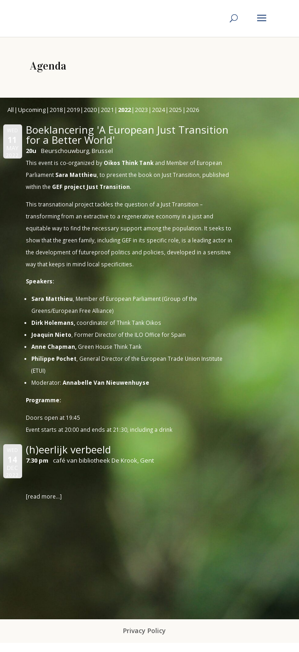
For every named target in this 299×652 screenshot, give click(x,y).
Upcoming (32, 110)
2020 (90, 110)
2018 (56, 110)
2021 (107, 110)
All (10, 110)
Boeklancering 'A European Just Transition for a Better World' (127, 135)
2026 (192, 110)
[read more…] (44, 496)
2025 (175, 110)
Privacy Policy (144, 630)
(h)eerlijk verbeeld (68, 449)
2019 (73, 110)
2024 (158, 110)
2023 (141, 110)
